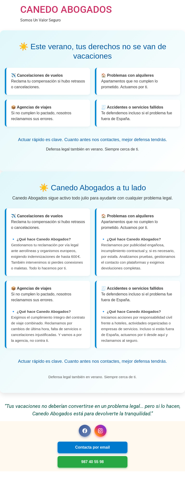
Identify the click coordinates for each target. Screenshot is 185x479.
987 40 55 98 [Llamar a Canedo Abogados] (92, 462)
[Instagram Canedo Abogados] (100, 431)
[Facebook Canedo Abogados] (85, 431)
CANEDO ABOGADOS (66, 9)
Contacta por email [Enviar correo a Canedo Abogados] (92, 447)
